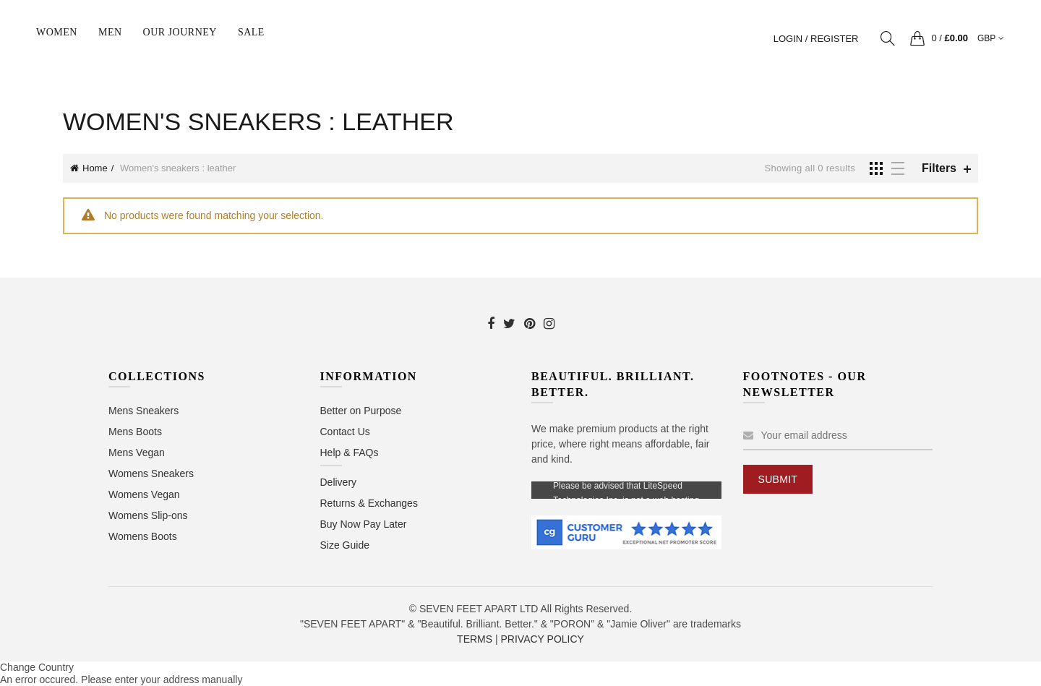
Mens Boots (135, 431)
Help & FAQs (349, 452)
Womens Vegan (144, 494)
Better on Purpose (361, 410)
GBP (986, 38)
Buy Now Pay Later (363, 524)
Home (95, 168)
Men (110, 32)
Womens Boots (142, 536)
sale (251, 32)
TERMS (474, 639)
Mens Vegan (136, 452)
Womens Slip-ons (147, 515)
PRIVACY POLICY (542, 639)
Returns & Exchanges (369, 503)
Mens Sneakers (143, 410)
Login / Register (816, 38)
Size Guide (344, 545)
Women (56, 32)
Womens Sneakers (151, 473)
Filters (939, 168)
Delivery (338, 482)
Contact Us (345, 431)
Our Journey (180, 32)
